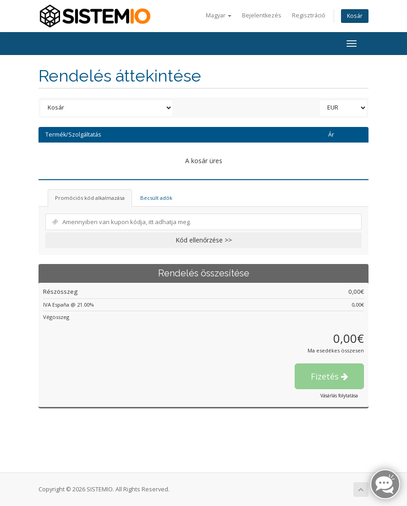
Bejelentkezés (261, 15)
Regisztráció (308, 15)
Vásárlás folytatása (339, 395)
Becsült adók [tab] (156, 197)
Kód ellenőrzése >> (204, 240)
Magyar (218, 15)
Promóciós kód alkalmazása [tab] (90, 197)
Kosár (355, 16)
